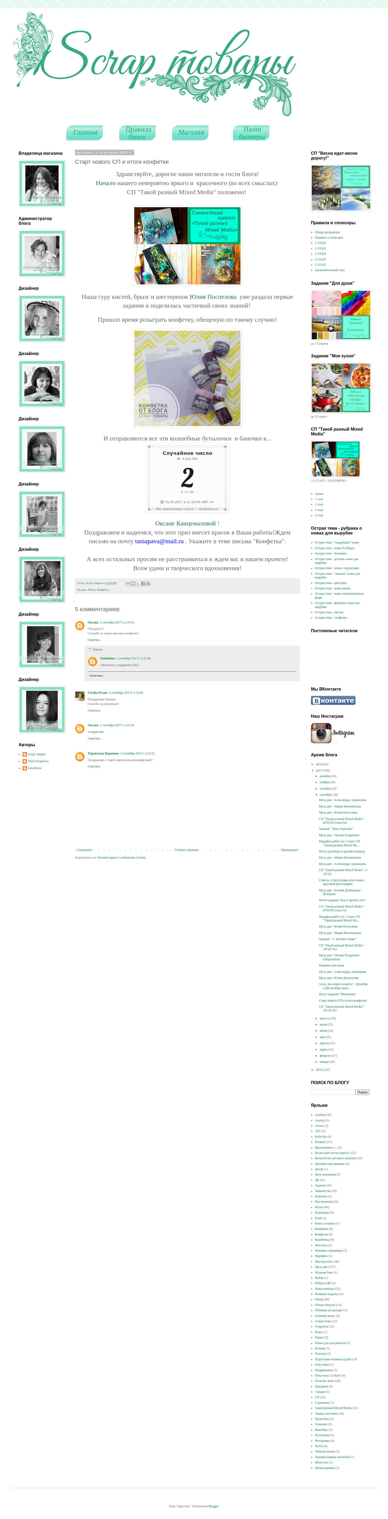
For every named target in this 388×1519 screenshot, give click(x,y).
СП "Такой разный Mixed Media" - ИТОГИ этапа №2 (342, 820)
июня (324, 1030)
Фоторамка (322, 1441)
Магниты (321, 1245)
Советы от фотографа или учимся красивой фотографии (341, 882)
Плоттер (320, 1353)
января (325, 1062)
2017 (319, 770)
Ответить (94, 640)
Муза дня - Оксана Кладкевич (339, 835)
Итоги (92, 589)
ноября (325, 782)
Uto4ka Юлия (97, 693)
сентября (326, 795)
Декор (319, 1169)
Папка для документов (330, 1343)
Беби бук (321, 1136)
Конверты (321, 1229)
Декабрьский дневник (329, 1164)
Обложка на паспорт (329, 1310)
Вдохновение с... (326, 1147)
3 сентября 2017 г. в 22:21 (137, 753)
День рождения (325, 1174)
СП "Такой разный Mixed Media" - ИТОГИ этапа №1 (342, 908)
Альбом (320, 1115)
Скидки (320, 1392)
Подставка (322, 1364)
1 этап (319, 499)
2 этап (319, 504)
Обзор (319, 1299)
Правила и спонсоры (329, 237)
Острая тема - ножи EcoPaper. (335, 548)
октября (325, 788)
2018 (319, 764)
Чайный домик (325, 1451)
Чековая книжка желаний (332, 1457)
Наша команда (324, 1289)
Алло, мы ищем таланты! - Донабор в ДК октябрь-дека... (343, 986)
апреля (325, 1043)
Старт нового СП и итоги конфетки (342, 1000)
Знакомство (323, 1191)
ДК (317, 1180)
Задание (320, 1185)
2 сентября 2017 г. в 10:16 (117, 622)
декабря (325, 776)
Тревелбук (322, 1419)
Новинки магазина (331, 965)
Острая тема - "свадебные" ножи (337, 542)
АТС (318, 1131)
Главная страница (187, 850)
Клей (318, 1218)
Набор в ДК (323, 1283)
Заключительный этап (330, 270)
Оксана (93, 622)
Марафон (321, 1256)
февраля (326, 1055)
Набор (319, 1278)
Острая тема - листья (329, 612)
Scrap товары (36, 754)
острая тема (323, 1321)
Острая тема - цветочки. (331, 583)
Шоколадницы (325, 1468)
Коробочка (322, 1240)
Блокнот (320, 1142)
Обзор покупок (325, 1305)
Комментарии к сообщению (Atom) (122, 857)
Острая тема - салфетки (331, 617)
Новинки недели (326, 1294)
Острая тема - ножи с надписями (337, 568)
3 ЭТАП (320, 254)
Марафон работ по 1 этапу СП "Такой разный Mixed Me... (339, 918)
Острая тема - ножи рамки (333, 588)
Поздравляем (324, 1370)
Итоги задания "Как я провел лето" (342, 900)
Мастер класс (324, 1261)
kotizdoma (107, 658)
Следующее (84, 850)
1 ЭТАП (320, 243)
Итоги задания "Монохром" (337, 994)
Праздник (321, 1386)
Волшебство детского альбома (335, 1158)
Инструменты (324, 1201)
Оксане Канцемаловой (186, 523)
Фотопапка (322, 1435)
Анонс (319, 494)
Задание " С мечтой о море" (337, 939)
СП (317, 1397)
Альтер (319, 1120)
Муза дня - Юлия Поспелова (338, 812)
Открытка (321, 1326)
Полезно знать (324, 1381)
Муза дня (321, 1267)
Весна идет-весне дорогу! (332, 1153)
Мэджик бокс (324, 1272)
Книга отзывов (325, 1223)
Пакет (319, 1332)
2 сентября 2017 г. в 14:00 (126, 693)
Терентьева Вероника (103, 753)
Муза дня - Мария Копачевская (340, 806)
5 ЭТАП (320, 265)
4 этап (319, 515)
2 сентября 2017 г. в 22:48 (133, 658)
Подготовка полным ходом (333, 1359)
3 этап (319, 510)
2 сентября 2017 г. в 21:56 (117, 725)
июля (324, 1024)
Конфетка (103, 589)
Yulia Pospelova (38, 761)
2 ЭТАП (320, 248)
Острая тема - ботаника (331, 553)
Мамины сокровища (328, 1250)
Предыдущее (289, 850)
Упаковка (321, 1424)
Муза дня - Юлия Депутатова (339, 978)
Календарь (322, 1212)
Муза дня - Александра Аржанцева (342, 800)
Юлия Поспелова (213, 296)
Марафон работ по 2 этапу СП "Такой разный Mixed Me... (339, 843)
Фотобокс (321, 1430)
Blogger (213, 1506)
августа (325, 1018)
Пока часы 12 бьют (328, 1375)
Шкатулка (321, 1462)
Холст (319, 1446)
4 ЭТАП (320, 259)
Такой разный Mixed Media (333, 1408)
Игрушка (321, 1196)
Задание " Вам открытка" (336, 829)
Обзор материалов (327, 232)
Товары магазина (326, 1413)
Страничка (322, 1402)
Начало (106, 182)
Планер (320, 1348)
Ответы (97, 649)
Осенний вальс (325, 1316)
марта (324, 1049)
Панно (319, 1337)
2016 (319, 1070)
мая (322, 1037)
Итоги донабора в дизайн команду (342, 851)
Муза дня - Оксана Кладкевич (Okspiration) (339, 957)
